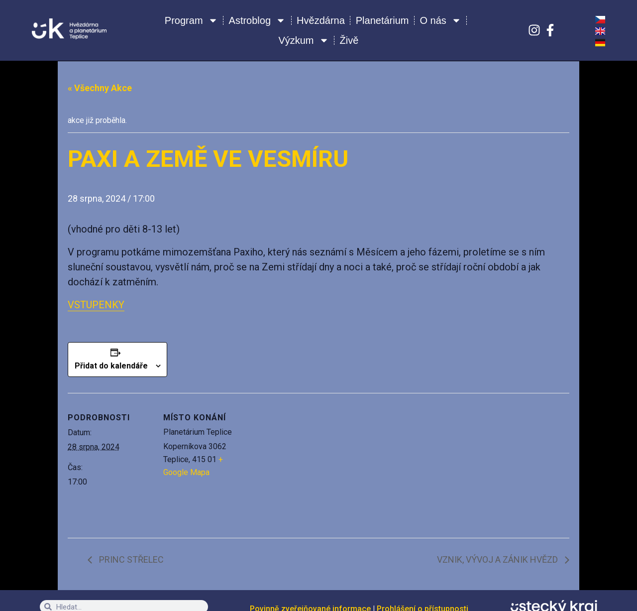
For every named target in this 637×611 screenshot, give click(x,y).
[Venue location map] (311, 461)
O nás (440, 20)
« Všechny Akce (100, 88)
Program (191, 20)
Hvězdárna (321, 20)
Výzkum (303, 40)
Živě (349, 40)
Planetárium (382, 20)
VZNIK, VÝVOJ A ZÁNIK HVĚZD (498, 559)
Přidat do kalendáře (111, 365)
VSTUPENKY (96, 305)
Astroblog (257, 20)
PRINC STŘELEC (130, 559)
